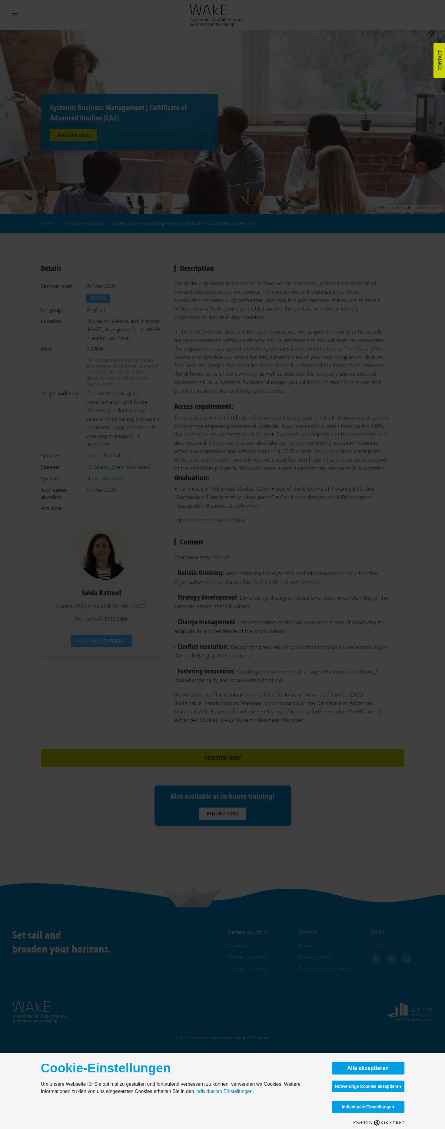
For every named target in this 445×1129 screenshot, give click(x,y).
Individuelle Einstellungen (368, 1106)
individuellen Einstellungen (224, 1091)
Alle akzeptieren (368, 1068)
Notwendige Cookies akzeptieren (368, 1086)
